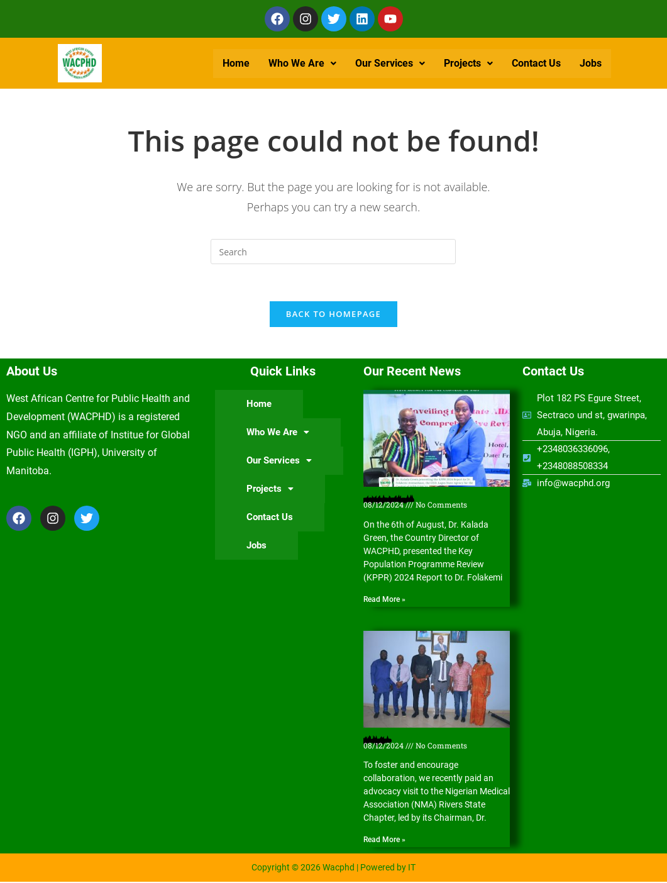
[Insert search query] (333, 251)
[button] (302, 63)
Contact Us (536, 63)
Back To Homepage (333, 314)
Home (236, 63)
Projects (468, 63)
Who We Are (302, 63)
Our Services (390, 63)
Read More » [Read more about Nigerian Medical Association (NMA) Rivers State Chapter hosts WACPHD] (384, 840)
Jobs (591, 63)
